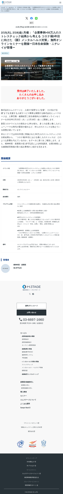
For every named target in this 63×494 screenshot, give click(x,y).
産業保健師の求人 (26, 388)
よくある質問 (25, 404)
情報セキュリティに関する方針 (30, 427)
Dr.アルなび (30, 465)
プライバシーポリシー (31, 423)
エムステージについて (28, 400)
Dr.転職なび (30, 461)
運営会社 (30, 431)
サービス (23, 333)
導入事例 (23, 392)
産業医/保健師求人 (26, 382)
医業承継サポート (30, 485)
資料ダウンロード (31, 306)
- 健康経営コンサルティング (30, 374)
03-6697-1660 (31, 319)
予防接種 (24, 358)
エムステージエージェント (30, 473)
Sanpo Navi (24, 408)
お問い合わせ (31, 312)
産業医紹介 (25, 339)
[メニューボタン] (60, 2)
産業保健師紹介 (27, 342)
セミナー (11, 7)
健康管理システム (27, 355)
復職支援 (24, 370)
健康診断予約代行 (27, 352)
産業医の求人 (25, 385)
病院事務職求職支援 (30, 477)
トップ (3, 7)
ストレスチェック (27, 364)
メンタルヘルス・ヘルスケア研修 (32, 367)
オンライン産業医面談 (29, 345)
